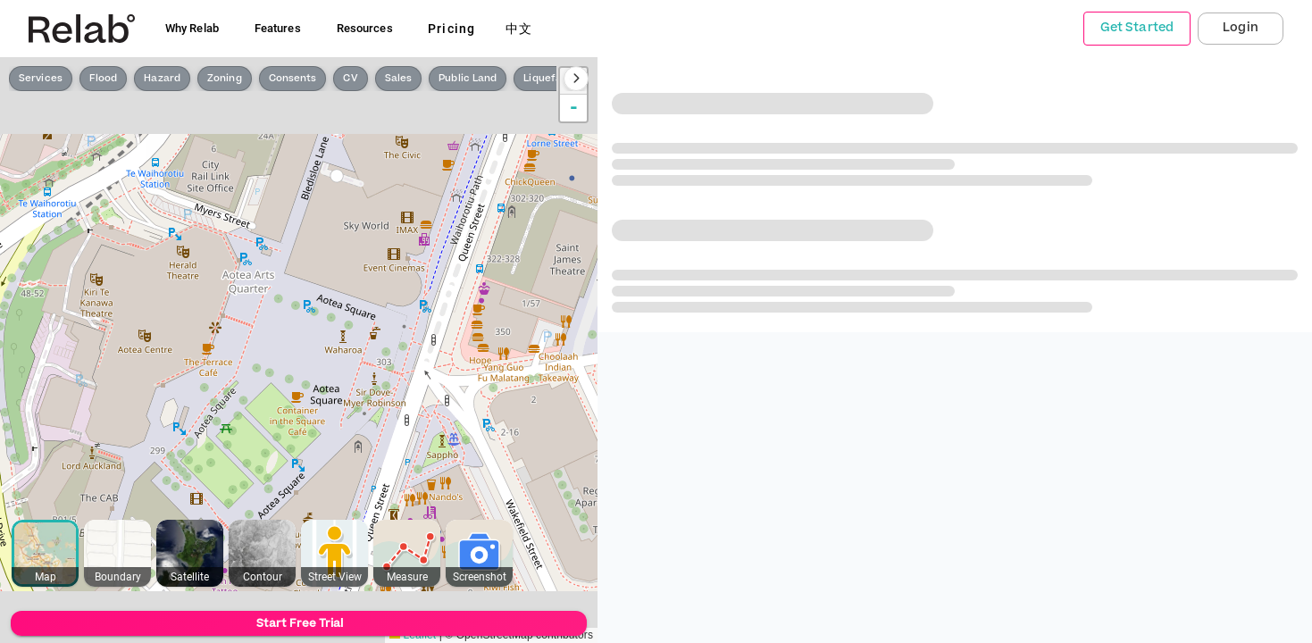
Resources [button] (365, 28)
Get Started (1137, 28)
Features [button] (278, 28)
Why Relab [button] (192, 28)
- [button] (574, 108)
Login (1240, 28)
